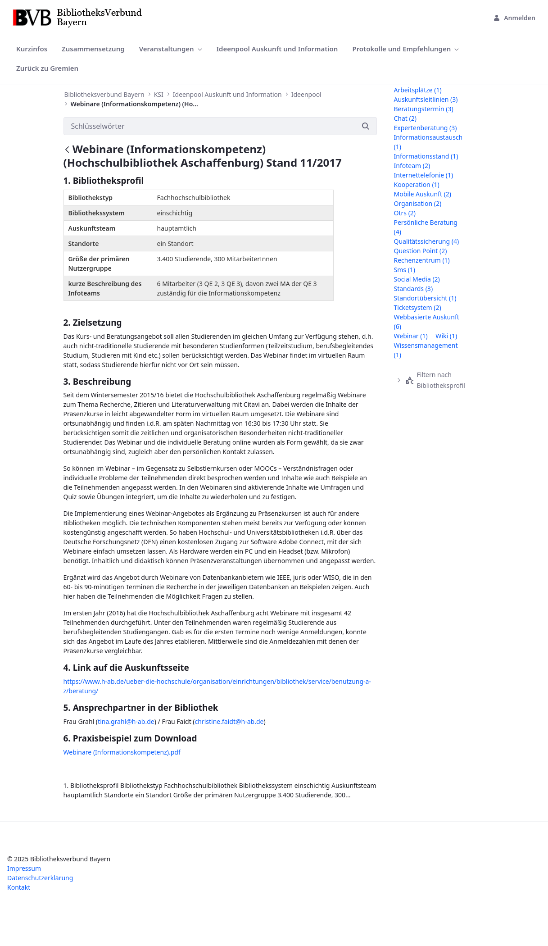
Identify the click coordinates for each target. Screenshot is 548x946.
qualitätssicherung (426, 241)
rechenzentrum (422, 260)
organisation (418, 203)
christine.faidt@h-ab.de (229, 721)
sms (405, 269)
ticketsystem (417, 307)
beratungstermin (423, 109)
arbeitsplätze (418, 90)
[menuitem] (32, 49)
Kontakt (18, 887)
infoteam (412, 165)
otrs (405, 213)
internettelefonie (423, 175)
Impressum (24, 868)
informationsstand (426, 156)
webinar (411, 336)
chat (405, 118)
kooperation (416, 184)
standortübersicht (425, 298)
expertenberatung (425, 127)
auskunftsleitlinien (426, 99)
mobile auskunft (423, 194)
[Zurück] (67, 150)
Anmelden (514, 18)
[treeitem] (436, 380)
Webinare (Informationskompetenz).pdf (122, 752)
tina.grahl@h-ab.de (126, 721)
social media (417, 279)
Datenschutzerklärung (40, 877)
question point (420, 250)
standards (413, 288)
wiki (446, 336)
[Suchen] (209, 126)
